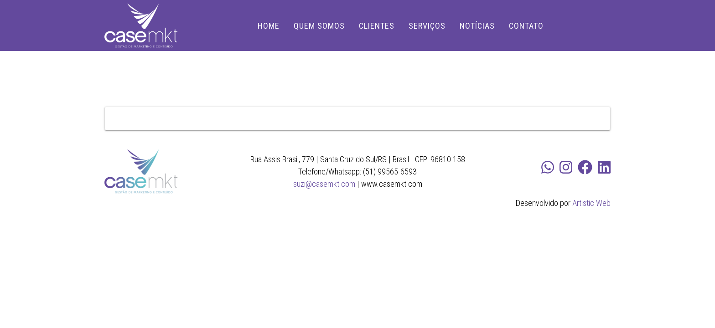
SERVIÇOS (427, 26)
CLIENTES (376, 26)
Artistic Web (591, 203)
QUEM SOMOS (319, 26)
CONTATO (526, 26)
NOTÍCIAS (477, 26)
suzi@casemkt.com (324, 184)
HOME (269, 26)
